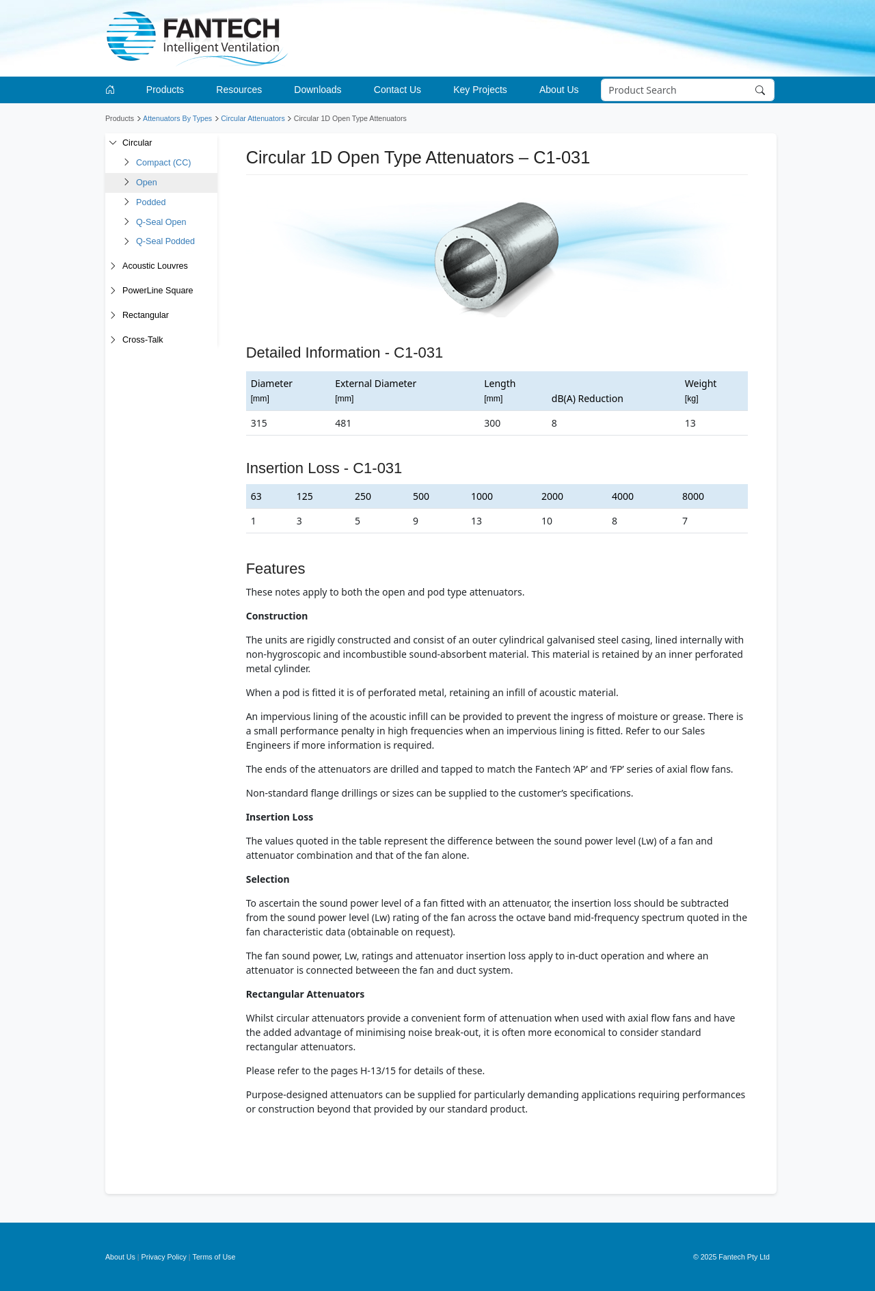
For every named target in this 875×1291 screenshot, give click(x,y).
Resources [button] (239, 89)
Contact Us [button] (397, 89)
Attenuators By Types (177, 118)
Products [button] (165, 89)
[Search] (688, 90)
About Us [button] (559, 89)
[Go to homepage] (112, 90)
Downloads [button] (317, 89)
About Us (120, 1257)
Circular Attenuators (253, 118)
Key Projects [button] (480, 89)
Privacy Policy (164, 1257)
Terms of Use (214, 1257)
